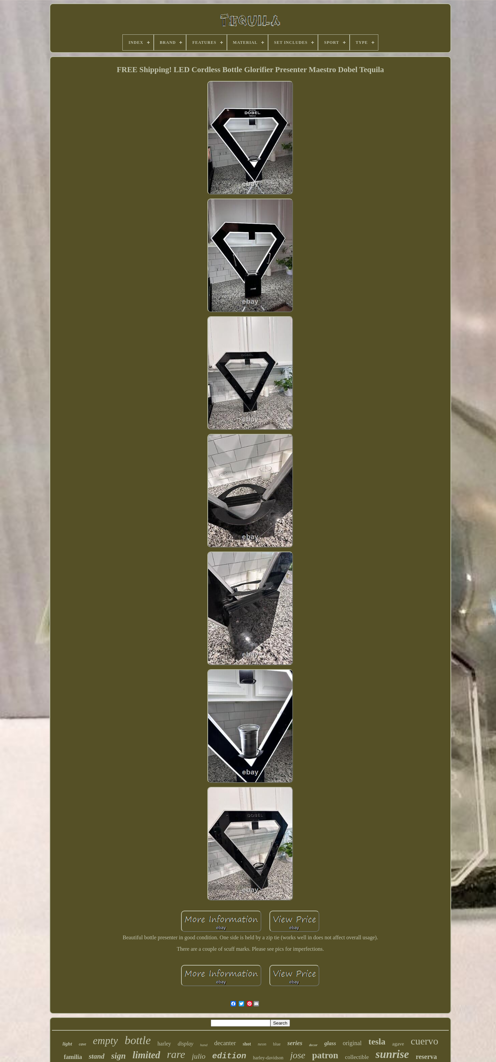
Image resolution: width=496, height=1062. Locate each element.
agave (398, 1043)
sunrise (392, 1054)
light (67, 1043)
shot (247, 1043)
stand (97, 1056)
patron (325, 1055)
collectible (357, 1057)
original (352, 1043)
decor (313, 1045)
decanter (225, 1042)
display (185, 1043)
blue (277, 1043)
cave (82, 1044)
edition (229, 1056)
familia (73, 1057)
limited (146, 1055)
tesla (377, 1041)
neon (262, 1043)
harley (164, 1043)
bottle (138, 1040)
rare (176, 1054)
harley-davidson (268, 1057)
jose (297, 1055)
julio (198, 1056)
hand (203, 1045)
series (294, 1042)
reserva (426, 1056)
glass (330, 1043)
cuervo (424, 1040)
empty (105, 1040)
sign (118, 1055)
